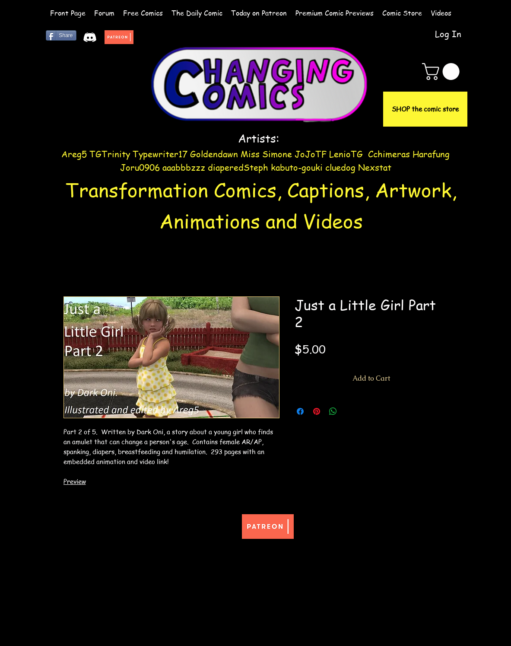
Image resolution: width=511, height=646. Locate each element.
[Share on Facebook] (300, 411)
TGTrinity (109, 154)
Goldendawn (214, 154)
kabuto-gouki (298, 167)
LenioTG (346, 154)
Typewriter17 (160, 154)
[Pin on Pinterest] (316, 411)
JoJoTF (311, 154)
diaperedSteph (238, 167)
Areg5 (74, 154)
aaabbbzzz (185, 167)
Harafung (431, 154)
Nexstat (374, 167)
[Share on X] (349, 411)
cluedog (340, 167)
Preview (74, 481)
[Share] (61, 35)
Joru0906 (140, 167)
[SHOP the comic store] (425, 109)
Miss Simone (266, 154)
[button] (442, 71)
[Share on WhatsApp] (333, 411)
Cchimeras (389, 154)
